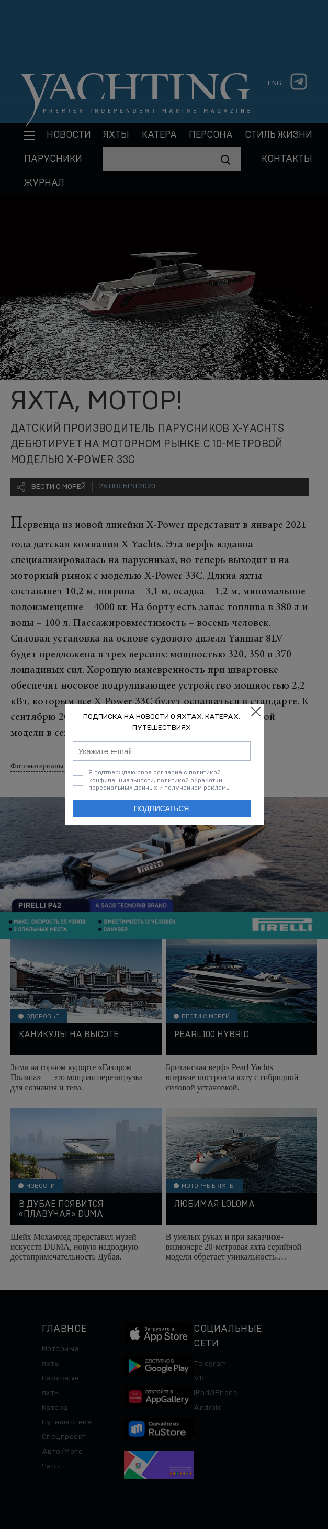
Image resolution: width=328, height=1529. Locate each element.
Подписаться (161, 808)
